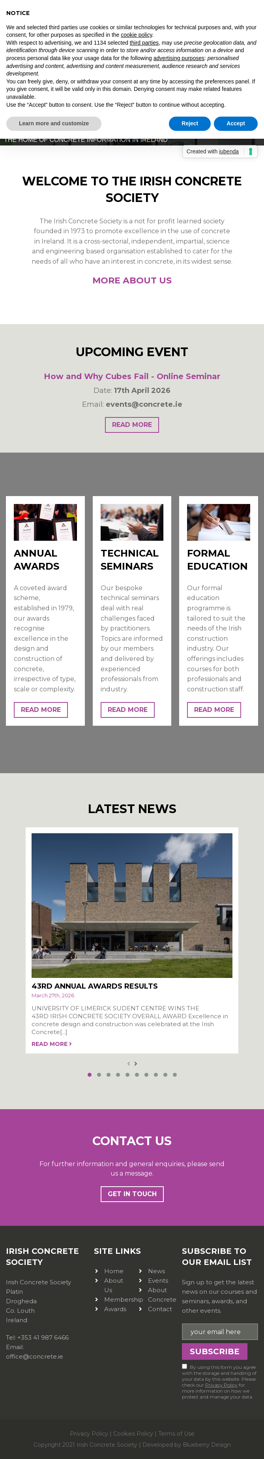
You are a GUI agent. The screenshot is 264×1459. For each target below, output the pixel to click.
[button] (89, 1074)
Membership (123, 1298)
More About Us (132, 280)
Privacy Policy (221, 1384)
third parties (144, 43)
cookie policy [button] (136, 35)
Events (158, 1279)
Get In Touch (132, 1193)
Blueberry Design (207, 1443)
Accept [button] (236, 123)
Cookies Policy (133, 1432)
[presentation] (128, 1063)
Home (114, 1270)
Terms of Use (176, 1432)
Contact (160, 1308)
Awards (115, 1308)
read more (132, 424)
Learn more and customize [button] (54, 123)
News (156, 1270)
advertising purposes (179, 58)
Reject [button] (190, 123)
